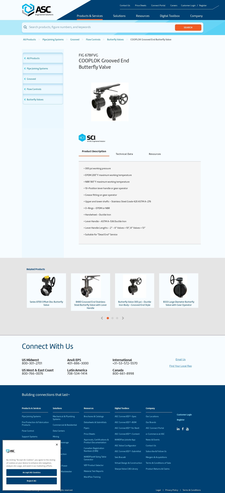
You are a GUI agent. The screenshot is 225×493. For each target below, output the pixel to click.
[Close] (56, 444)
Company (196, 16)
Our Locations (152, 411)
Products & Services (90, 16)
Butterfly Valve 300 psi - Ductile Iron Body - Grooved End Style (134, 285)
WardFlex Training (92, 472)
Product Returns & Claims (158, 463)
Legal (158, 485)
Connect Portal (158, 5)
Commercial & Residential (65, 420)
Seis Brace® (120, 452)
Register (203, 5)
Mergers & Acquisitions (156, 452)
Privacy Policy (171, 485)
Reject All (31, 481)
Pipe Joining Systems (53, 39)
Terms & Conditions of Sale (158, 458)
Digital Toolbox (170, 16)
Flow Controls (93, 39)
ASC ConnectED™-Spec (125, 411)
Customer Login (188, 5)
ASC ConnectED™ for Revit (127, 423)
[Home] (39, 10)
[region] (31, 465)
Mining (56, 431)
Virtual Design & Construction (128, 458)
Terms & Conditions (192, 485)
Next (123, 313)
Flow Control (28, 425)
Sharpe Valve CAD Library (126, 463)
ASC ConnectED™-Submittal (128, 446)
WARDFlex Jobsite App (125, 434)
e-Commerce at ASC (155, 429)
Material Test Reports (93, 466)
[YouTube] (187, 423)
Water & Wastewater (62, 466)
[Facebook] (183, 423)
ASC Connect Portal (155, 423)
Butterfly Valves (115, 39)
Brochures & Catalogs (94, 411)
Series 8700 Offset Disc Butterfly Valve (46, 285)
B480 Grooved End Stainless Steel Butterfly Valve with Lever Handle (90, 287)
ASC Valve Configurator (125, 440)
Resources (142, 16)
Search (188, 27)
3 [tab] (129, 313)
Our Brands (151, 417)
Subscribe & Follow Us (156, 446)
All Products (29, 39)
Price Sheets (140, 5)
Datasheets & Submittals (95, 417)
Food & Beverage (61, 437)
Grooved (74, 39)
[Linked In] (178, 423)
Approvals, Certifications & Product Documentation (96, 436)
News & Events (153, 434)
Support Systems (29, 431)
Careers (173, 5)
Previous (102, 313)
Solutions (119, 16)
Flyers (86, 423)
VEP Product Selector (94, 460)
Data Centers (59, 425)
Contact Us (125, 5)
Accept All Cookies (32, 472)
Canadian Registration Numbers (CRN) (94, 444)
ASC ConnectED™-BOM (125, 417)
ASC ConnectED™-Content (127, 429)
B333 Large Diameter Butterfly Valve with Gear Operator (178, 285)
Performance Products (32, 437)
